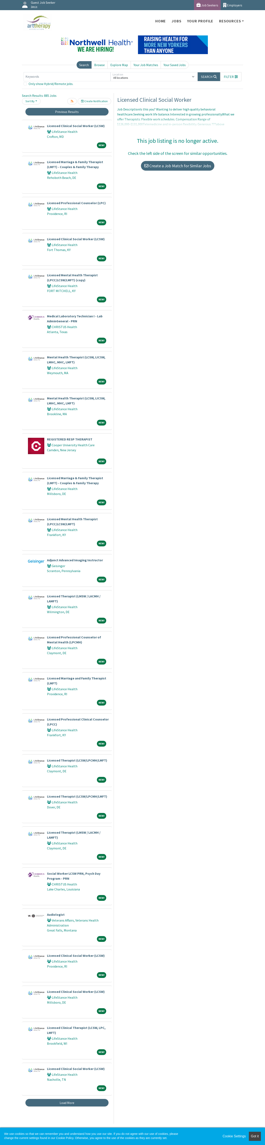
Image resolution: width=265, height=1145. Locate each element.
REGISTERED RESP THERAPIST (69, 439)
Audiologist (56, 914)
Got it (255, 1136)
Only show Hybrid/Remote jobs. (51, 84)
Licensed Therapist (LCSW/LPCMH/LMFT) (77, 760)
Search (84, 65)
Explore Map (119, 65)
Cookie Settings (234, 1136)
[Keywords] (67, 76)
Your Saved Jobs (175, 65)
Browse (99, 65)
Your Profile (200, 21)
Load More (67, 1103)
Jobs (176, 21)
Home (160, 21)
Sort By (30, 101)
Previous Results (67, 112)
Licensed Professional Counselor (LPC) (76, 203)
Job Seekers (207, 5)
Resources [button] (230, 21)
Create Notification (94, 101)
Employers (232, 5)
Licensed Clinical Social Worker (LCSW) (76, 126)
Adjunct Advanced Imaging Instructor (75, 560)
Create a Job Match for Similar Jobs (177, 165)
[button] (230, 76)
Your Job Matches (146, 65)
